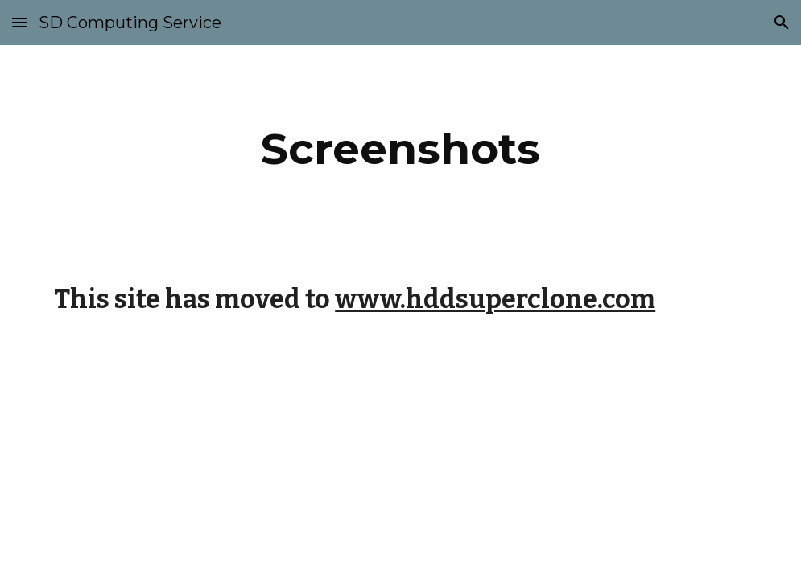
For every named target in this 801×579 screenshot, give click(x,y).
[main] (400, 149)
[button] (19, 22)
